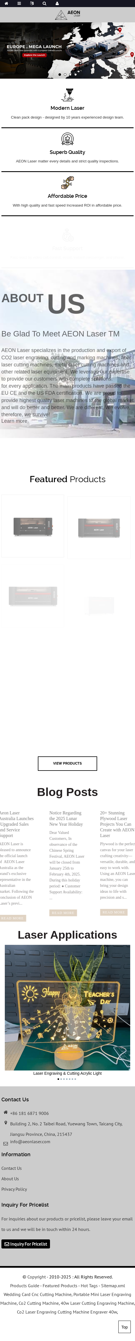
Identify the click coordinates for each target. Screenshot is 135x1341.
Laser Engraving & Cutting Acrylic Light (67, 1010)
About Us (10, 1178)
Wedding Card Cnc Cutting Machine (37, 1294)
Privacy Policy (14, 1189)
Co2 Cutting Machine (39, 1303)
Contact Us (11, 1168)
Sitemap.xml (113, 1285)
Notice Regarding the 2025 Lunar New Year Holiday (62, 818)
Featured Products (60, 1285)
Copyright (36, 1277)
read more (59, 913)
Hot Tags (89, 1285)
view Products (67, 763)
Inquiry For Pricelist (28, 1244)
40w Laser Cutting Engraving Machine (97, 1303)
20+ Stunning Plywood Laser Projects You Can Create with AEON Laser (113, 824)
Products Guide (24, 1285)
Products (68, 479)
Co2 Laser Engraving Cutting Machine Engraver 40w (67, 1312)
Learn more (14, 425)
